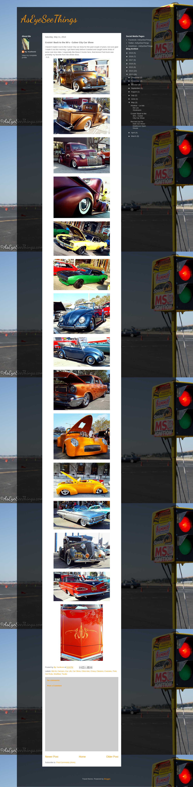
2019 (131, 53)
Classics (100, 671)
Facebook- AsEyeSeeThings (139, 40)
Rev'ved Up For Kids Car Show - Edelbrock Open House (138, 125)
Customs (108, 671)
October (134, 85)
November (135, 81)
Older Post (112, 756)
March (134, 136)
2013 (131, 74)
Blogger (107, 779)
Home (82, 756)
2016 (131, 64)
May (133, 102)
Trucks (64, 674)
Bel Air (54, 671)
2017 (131, 60)
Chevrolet (86, 671)
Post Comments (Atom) (65, 762)
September (136, 88)
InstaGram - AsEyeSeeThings (140, 46)
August (134, 92)
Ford (115, 671)
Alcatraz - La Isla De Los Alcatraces (137, 107)
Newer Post (51, 756)
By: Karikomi (30, 52)
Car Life (68, 671)
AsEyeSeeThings (49, 19)
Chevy (93, 671)
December (135, 77)
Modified (57, 674)
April (133, 133)
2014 (131, 71)
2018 (131, 56)
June (133, 99)
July (133, 95)
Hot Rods (49, 674)
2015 (131, 67)
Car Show (77, 671)
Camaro (61, 671)
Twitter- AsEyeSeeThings (138, 43)
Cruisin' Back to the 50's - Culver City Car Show (138, 116)
